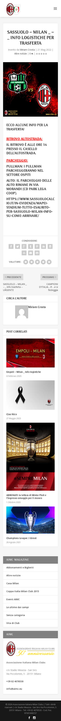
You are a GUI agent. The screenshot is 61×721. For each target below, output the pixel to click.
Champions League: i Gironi (21, 538)
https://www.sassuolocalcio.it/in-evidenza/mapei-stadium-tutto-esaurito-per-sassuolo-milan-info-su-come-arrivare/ (30, 208)
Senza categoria (15, 615)
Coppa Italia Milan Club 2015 (22, 591)
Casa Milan (12, 583)
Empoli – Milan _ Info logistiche (23, 372)
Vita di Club (13, 623)
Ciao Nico (11, 414)
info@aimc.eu (14, 688)
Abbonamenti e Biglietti (20, 567)
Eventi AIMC (13, 599)
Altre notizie (20, 53)
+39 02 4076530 (14, 681)
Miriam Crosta (27, 49)
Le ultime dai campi (17, 607)
